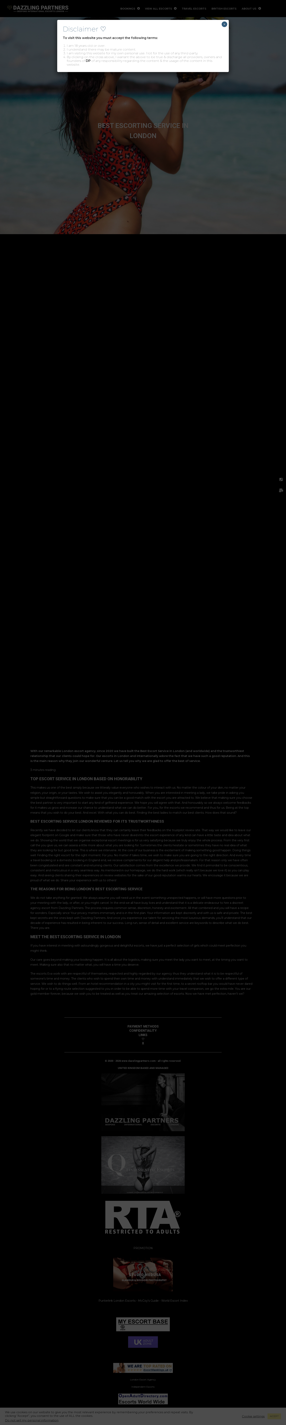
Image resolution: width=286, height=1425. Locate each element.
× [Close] (224, 24)
